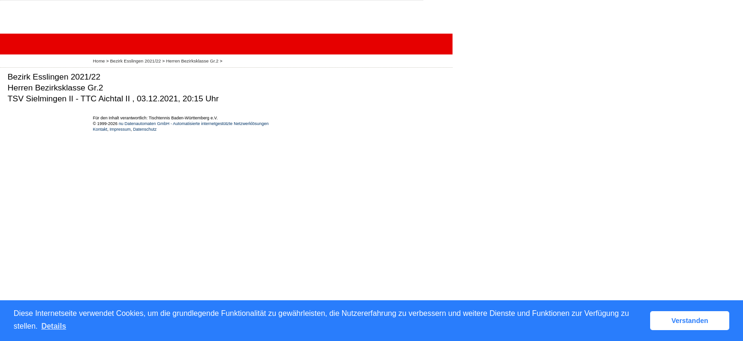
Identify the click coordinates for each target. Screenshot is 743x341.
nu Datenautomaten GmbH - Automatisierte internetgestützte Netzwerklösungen (193, 123)
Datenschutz (145, 129)
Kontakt (100, 129)
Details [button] (53, 326)
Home (99, 60)
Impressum (119, 129)
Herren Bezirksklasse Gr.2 (192, 60)
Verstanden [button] (689, 320)
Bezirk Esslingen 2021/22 (136, 60)
